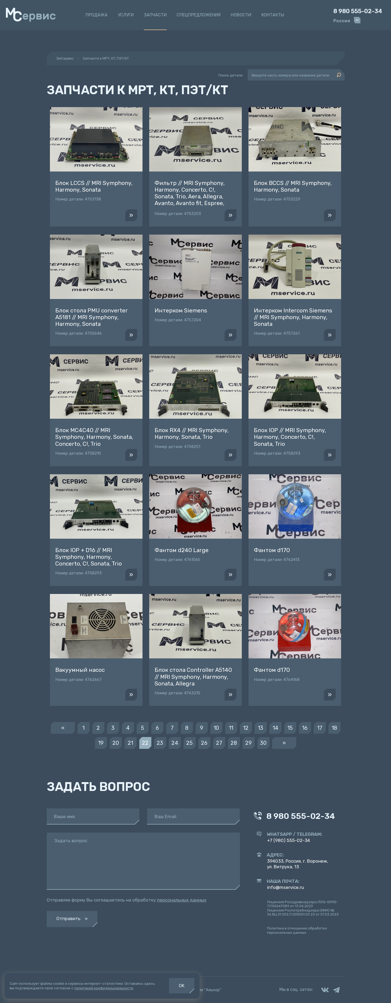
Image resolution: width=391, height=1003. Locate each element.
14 (275, 728)
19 (101, 743)
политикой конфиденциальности (103, 988)
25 (189, 743)
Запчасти (155, 14)
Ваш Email (165, 816)
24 (174, 743)
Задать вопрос (70, 840)
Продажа (97, 14)
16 (305, 728)
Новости (241, 14)
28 (234, 743)
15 (290, 728)
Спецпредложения (199, 14)
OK (182, 985)
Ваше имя (64, 816)
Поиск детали (230, 75)
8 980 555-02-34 (357, 11)
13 (260, 728)
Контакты (272, 14)
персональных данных (181, 900)
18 (334, 728)
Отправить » (72, 918)
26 (204, 743)
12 (246, 728)
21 (130, 743)
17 (319, 728)
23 (160, 743)
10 (216, 728)
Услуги (126, 14)
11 (231, 728)
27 (219, 743)
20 (115, 743)
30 (263, 743)
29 (248, 743)
